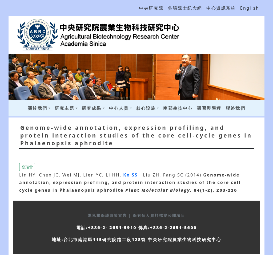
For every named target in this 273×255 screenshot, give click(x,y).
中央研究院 (151, 8)
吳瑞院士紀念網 (185, 8)
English (249, 8)
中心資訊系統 (221, 8)
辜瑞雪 (27, 167)
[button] (27, 166)
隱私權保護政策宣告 (108, 215)
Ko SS (131, 175)
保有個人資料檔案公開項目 (159, 215)
